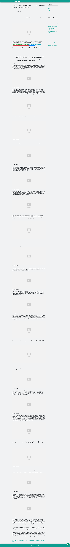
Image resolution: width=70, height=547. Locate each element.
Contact (51, 1)
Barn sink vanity (32, 45)
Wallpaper (49, 15)
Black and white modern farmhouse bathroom (20, 44)
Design (49, 8)
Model (49, 10)
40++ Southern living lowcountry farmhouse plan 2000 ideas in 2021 (52, 20)
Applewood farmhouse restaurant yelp (34, 44)
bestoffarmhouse (16, 1)
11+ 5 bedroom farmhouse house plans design (52, 43)
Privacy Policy (56, 1)
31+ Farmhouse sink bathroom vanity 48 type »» (36, 540)
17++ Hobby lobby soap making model (51, 29)
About (46, 1)
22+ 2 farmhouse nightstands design (52, 35)
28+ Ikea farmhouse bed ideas (53, 26)
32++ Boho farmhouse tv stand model (53, 24)
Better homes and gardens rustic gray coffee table (21, 45)
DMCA (49, 1)
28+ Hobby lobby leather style (52, 45)
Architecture (50, 6)
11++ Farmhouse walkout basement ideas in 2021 (52, 40)
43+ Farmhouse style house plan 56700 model (52, 37)
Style (49, 12)
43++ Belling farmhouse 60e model (52, 32)
